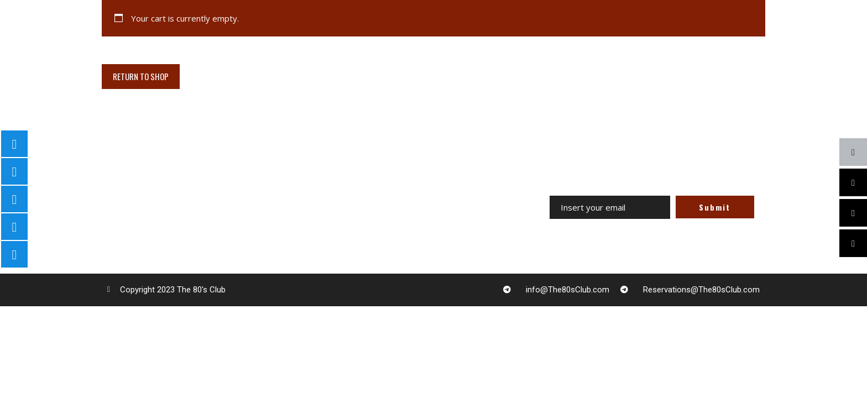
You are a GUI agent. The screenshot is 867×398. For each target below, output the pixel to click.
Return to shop (141, 76)
